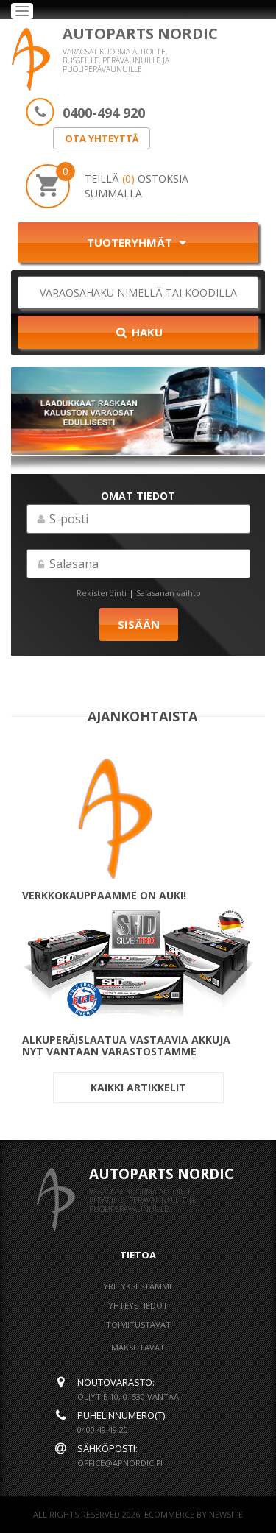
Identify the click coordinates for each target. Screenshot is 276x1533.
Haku (138, 332)
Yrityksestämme (138, 1286)
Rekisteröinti (102, 592)
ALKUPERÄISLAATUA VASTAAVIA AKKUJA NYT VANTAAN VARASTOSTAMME (126, 1046)
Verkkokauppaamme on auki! (104, 896)
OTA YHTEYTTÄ (101, 138)
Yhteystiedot (138, 1305)
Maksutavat (138, 1347)
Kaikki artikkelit (138, 1087)
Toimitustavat (138, 1324)
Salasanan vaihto (168, 592)
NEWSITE (226, 1514)
